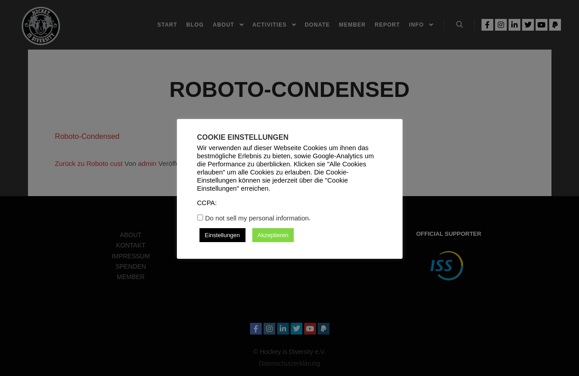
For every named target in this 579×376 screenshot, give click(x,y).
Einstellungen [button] (222, 235)
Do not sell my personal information (257, 218)
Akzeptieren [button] (273, 235)
